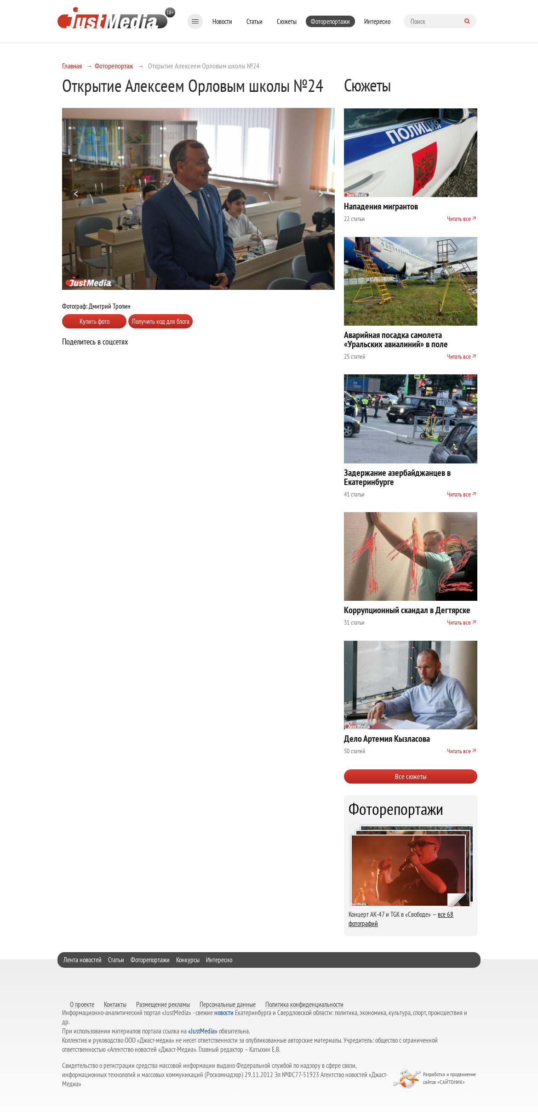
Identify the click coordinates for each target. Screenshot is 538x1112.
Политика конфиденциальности (304, 1004)
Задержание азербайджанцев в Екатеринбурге (397, 477)
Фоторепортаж (114, 65)
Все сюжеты (411, 776)
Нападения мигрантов (381, 206)
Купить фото (94, 321)
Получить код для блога (160, 321)
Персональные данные (228, 1004)
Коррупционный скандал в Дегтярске (407, 610)
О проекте (82, 1004)
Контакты (115, 1004)
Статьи (254, 21)
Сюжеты (287, 21)
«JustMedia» (202, 1031)
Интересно (377, 21)
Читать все (459, 218)
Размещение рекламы (163, 1004)
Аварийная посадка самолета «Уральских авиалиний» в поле (396, 339)
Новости (222, 21)
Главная (72, 65)
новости (224, 1012)
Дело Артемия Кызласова (387, 738)
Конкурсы (188, 959)
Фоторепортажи (330, 21)
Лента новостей (82, 959)
